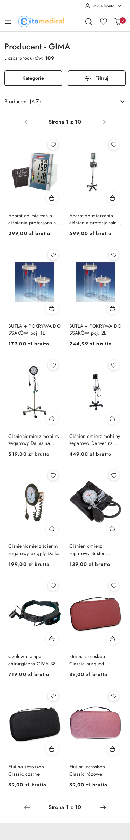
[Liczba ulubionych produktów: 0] (103, 21)
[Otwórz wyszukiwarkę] (89, 21)
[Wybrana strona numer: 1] (65, 122)
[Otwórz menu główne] (8, 22)
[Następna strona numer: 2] (103, 122)
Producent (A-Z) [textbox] (22, 101)
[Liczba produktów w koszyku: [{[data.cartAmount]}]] (118, 21)
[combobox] (65, 101)
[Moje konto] (103, 6)
